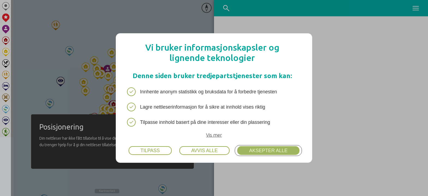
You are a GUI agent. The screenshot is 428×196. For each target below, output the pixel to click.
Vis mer (214, 134)
